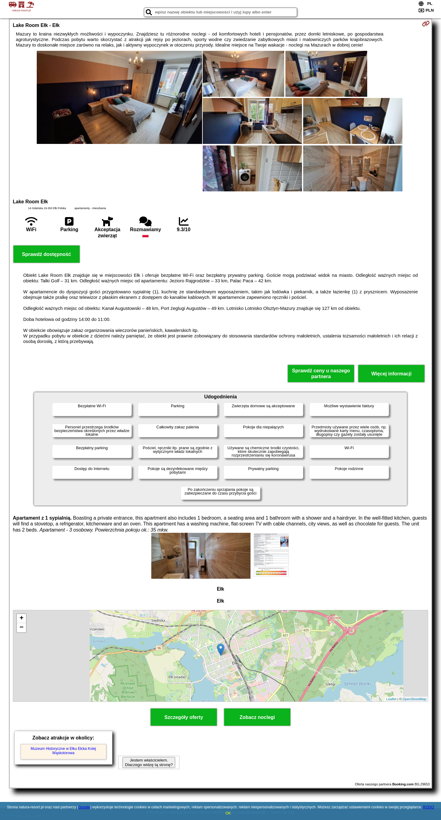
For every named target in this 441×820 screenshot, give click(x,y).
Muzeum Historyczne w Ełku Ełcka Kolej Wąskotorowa (63, 751)
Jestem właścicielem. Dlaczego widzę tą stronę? (149, 762)
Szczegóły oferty (183, 717)
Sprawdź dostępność (46, 254)
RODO (428, 807)
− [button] (22, 627)
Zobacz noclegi (257, 717)
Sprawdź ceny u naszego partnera (321, 373)
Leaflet (391, 699)
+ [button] (22, 618)
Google (84, 807)
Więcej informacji (391, 373)
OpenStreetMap (415, 699)
